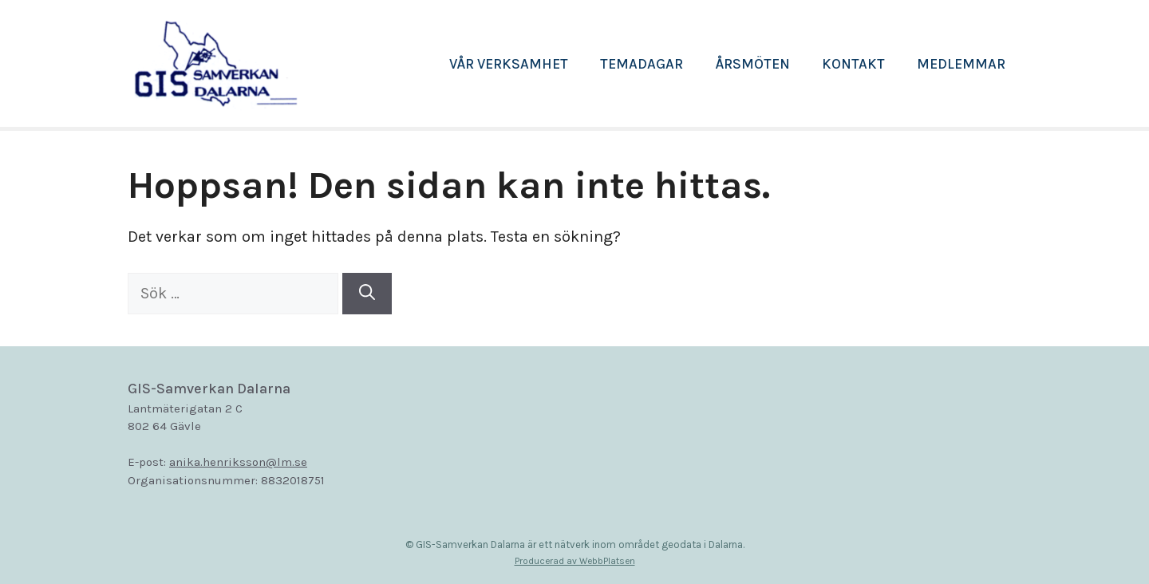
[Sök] (367, 293)
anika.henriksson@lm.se (238, 462)
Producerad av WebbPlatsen (575, 560)
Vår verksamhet (508, 64)
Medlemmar (961, 64)
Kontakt (853, 64)
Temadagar (641, 64)
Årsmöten (752, 64)
